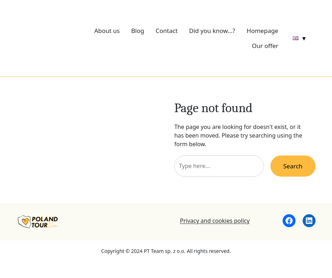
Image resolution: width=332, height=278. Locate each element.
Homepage (262, 31)
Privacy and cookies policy (215, 221)
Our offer (265, 46)
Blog (137, 31)
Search (293, 166)
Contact (167, 31)
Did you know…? (212, 31)
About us (106, 31)
